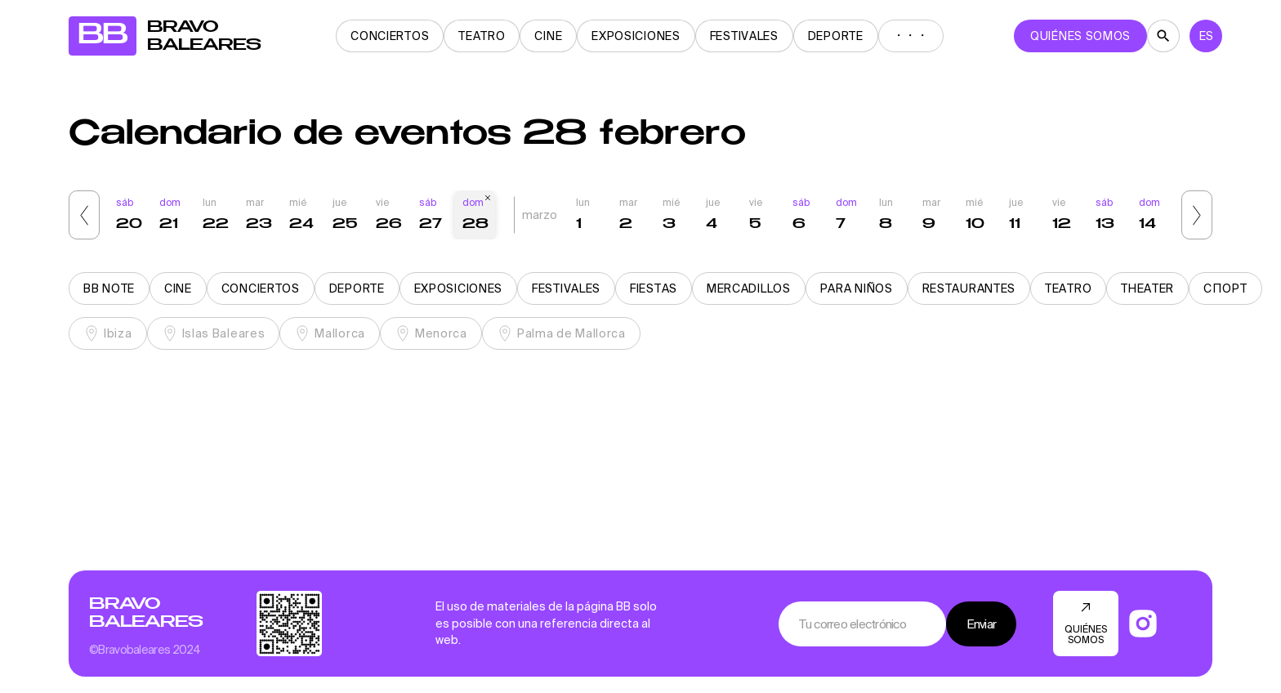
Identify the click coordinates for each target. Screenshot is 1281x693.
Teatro (481, 35)
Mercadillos (749, 288)
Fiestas (653, 288)
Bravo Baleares (146, 613)
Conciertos (389, 35)
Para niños (856, 288)
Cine (548, 35)
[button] (84, 214)
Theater (1147, 288)
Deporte (836, 35)
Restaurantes (968, 288)
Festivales (744, 35)
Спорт (1225, 288)
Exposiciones (635, 35)
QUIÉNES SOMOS (1080, 35)
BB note (109, 288)
